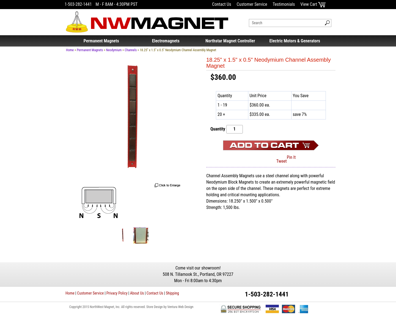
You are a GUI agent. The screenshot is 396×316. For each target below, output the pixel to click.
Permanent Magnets (101, 40)
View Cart (313, 4)
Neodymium (114, 50)
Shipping (172, 293)
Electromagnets (166, 40)
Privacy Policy (117, 293)
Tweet (281, 161)
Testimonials (284, 4)
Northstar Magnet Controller (230, 40)
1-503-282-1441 (78, 4)
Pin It (291, 157)
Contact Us (221, 4)
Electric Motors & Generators (295, 40)
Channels (131, 50)
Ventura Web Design (180, 307)
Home (70, 50)
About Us (137, 293)
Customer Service (252, 4)
